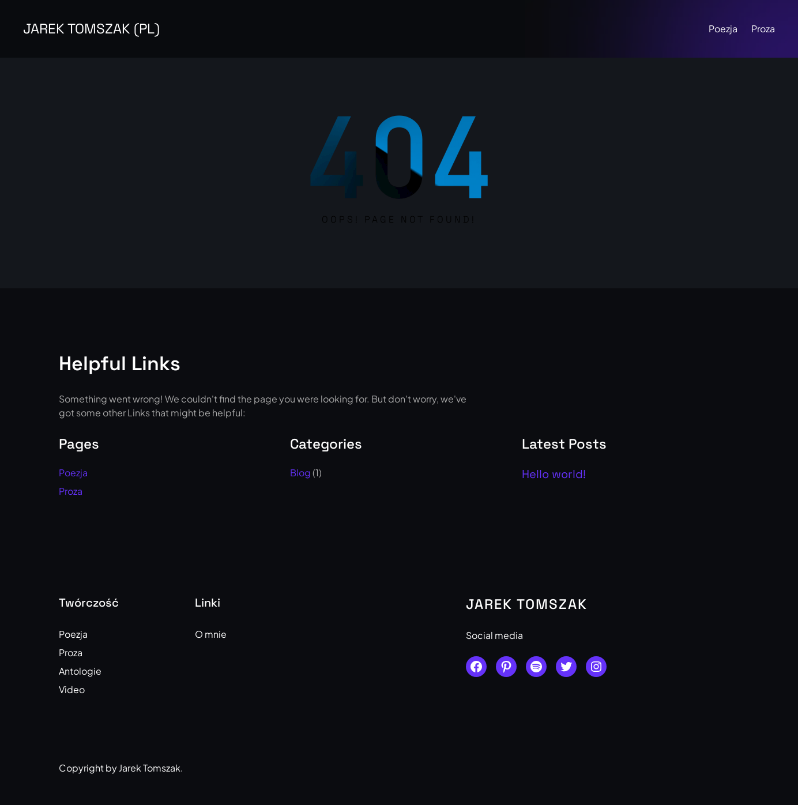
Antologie (80, 671)
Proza (763, 28)
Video (72, 689)
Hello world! (554, 474)
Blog (300, 473)
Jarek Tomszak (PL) (91, 28)
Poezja (723, 28)
